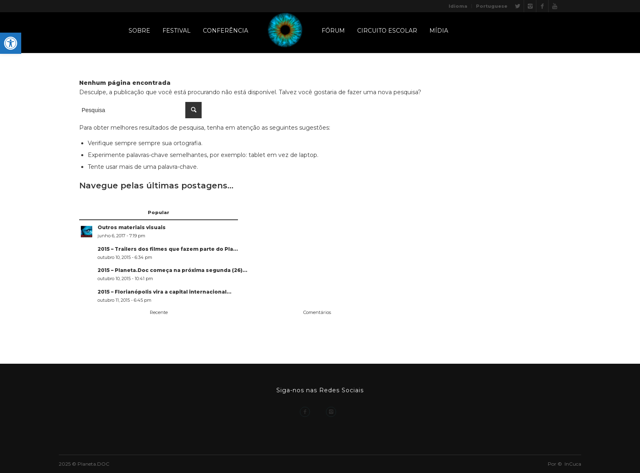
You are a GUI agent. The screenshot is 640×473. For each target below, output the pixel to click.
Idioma (458, 6)
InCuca (572, 464)
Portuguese (491, 6)
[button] (10, 43)
